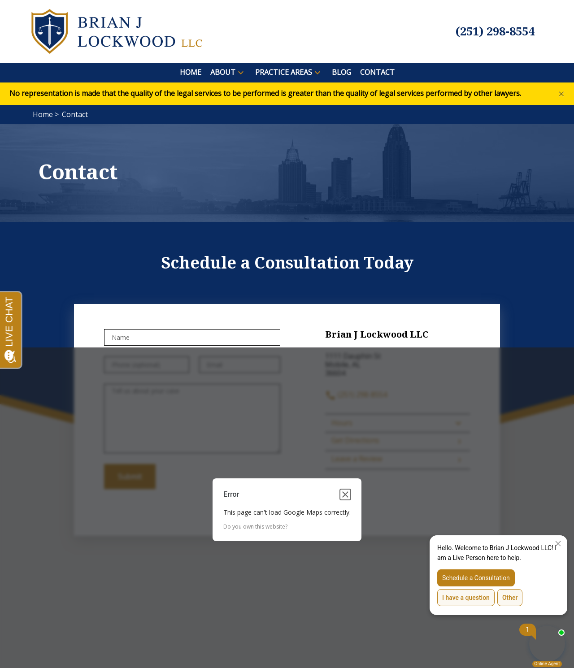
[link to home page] (116, 30)
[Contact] (377, 72)
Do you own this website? (255, 526)
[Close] (561, 93)
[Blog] (341, 72)
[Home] (190, 72)
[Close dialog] (345, 494)
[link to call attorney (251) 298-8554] (495, 32)
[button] (240, 72)
